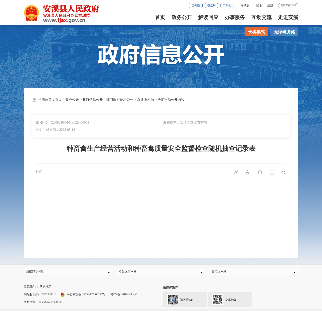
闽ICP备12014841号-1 (124, 296)
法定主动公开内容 (170, 99)
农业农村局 (145, 99)
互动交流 (261, 17)
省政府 (211, 5)
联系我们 (30, 288)
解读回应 (208, 17)
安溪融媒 (222, 301)
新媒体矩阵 (170, 289)
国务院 (195, 5)
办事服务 (235, 17)
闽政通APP (178, 301)
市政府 (227, 5)
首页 (160, 17)
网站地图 (45, 288)
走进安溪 (288, 17)
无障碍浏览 (284, 31)
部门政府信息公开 (119, 99)
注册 (270, 5)
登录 (259, 5)
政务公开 (182, 17)
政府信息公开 (93, 99)
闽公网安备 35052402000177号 (83, 296)
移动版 (245, 5)
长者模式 (256, 31)
